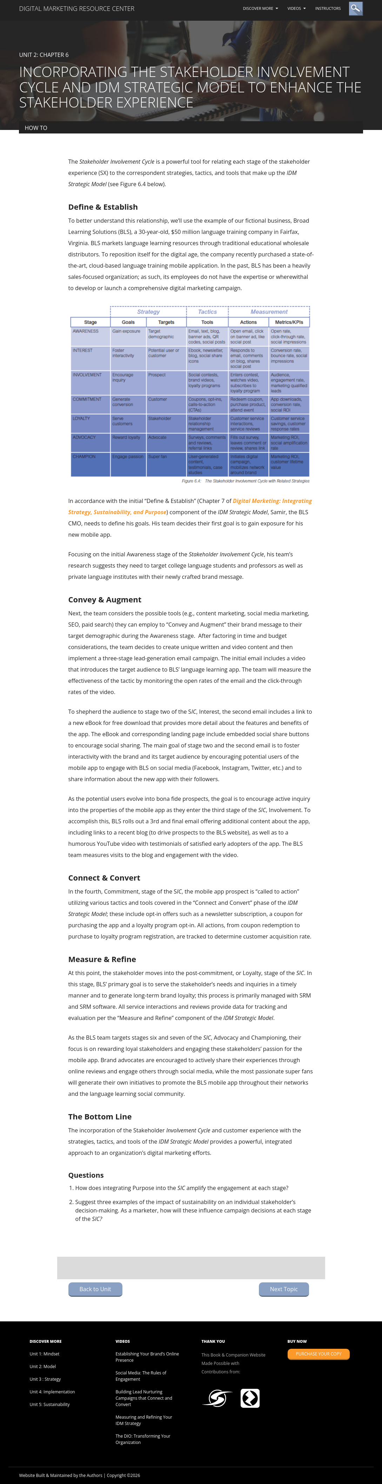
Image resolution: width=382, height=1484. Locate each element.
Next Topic (284, 1289)
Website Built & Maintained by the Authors (60, 1475)
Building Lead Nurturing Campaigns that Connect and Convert (143, 1398)
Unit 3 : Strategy (45, 1379)
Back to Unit (95, 1289)
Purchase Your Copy (319, 1354)
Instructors (328, 8)
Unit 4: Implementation (52, 1392)
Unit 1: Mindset (44, 1354)
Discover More (258, 8)
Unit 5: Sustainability (49, 1404)
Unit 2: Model (42, 1366)
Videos (294, 8)
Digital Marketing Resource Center (76, 8)
